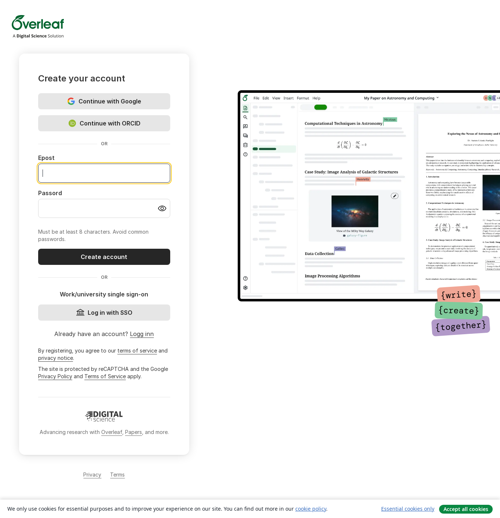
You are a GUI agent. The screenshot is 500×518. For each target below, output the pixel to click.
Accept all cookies (466, 509)
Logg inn (142, 334)
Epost (46, 157)
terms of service (137, 350)
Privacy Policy (55, 376)
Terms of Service (105, 376)
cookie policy (310, 508)
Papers (133, 432)
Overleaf (111, 432)
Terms (117, 474)
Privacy (92, 474)
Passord (50, 193)
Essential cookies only (407, 508)
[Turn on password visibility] (162, 208)
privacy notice (55, 358)
